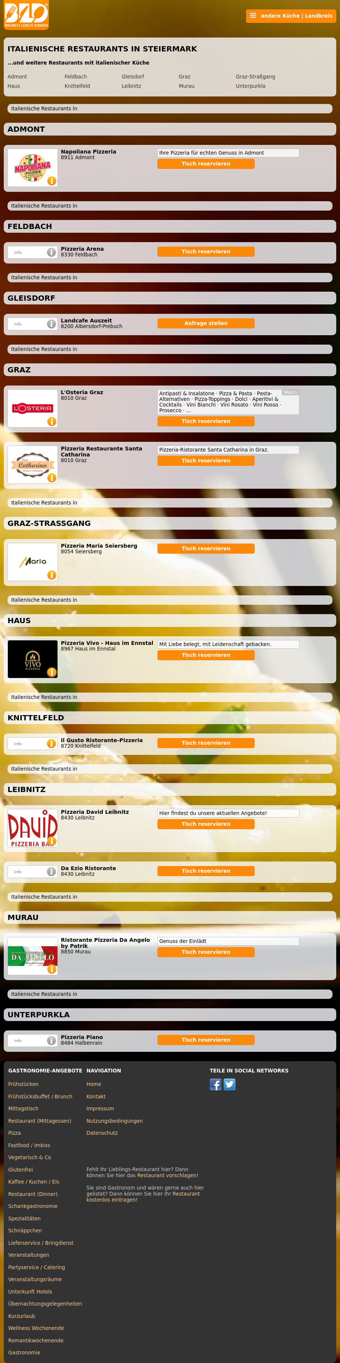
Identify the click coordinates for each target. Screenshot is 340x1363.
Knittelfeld (77, 86)
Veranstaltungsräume (35, 1279)
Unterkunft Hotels (30, 1292)
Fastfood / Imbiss (29, 1145)
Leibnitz (131, 86)
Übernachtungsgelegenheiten (45, 1304)
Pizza (14, 1133)
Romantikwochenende (35, 1340)
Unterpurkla (251, 86)
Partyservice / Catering (36, 1267)
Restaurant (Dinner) (33, 1194)
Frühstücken (23, 1084)
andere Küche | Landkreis (291, 16)
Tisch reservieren (206, 164)
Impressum (100, 1108)
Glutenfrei (20, 1170)
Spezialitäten (24, 1218)
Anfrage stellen (206, 323)
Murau (187, 86)
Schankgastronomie (33, 1206)
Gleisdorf (133, 77)
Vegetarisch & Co (29, 1157)
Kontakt (96, 1096)
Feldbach (76, 77)
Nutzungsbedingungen (114, 1121)
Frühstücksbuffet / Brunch (40, 1096)
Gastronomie (24, 1352)
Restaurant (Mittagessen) (39, 1121)
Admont (17, 77)
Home (93, 1084)
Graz (184, 77)
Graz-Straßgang (255, 77)
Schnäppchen (25, 1230)
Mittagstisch (23, 1108)
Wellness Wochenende (36, 1328)
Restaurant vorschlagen (166, 1175)
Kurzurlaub (21, 1316)
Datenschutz (102, 1133)
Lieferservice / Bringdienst (41, 1243)
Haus (14, 86)
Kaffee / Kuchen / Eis (33, 1182)
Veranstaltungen (28, 1255)
